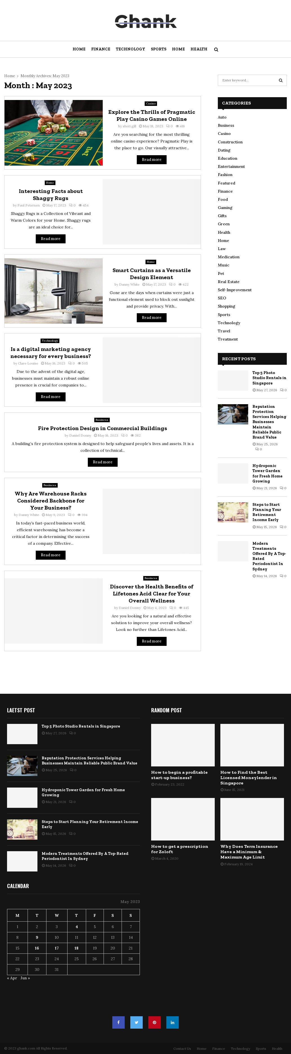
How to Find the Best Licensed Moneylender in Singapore (248, 778)
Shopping (226, 306)
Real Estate (228, 281)
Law (222, 248)
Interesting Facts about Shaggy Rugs (51, 194)
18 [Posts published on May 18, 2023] (77, 948)
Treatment (228, 339)
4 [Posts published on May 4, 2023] (76, 926)
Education (227, 158)
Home (79, 49)
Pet (221, 273)
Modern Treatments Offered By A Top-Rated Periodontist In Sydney (85, 856)
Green (224, 223)
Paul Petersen (28, 205)
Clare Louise (28, 363)
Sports (158, 49)
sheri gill (129, 126)
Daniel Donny (80, 435)
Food (223, 199)
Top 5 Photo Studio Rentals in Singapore (269, 377)
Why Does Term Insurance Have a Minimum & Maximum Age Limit (249, 852)
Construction (230, 141)
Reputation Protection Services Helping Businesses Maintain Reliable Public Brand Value (269, 422)
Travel (224, 330)
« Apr (12, 977)
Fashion (225, 174)
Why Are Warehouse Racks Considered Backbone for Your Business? (51, 500)
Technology (130, 49)
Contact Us (182, 1048)
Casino (151, 103)
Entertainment (231, 166)
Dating (224, 150)
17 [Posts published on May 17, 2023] (57, 948)
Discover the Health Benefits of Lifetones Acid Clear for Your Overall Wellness (151, 593)
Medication (228, 256)
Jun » (25, 977)
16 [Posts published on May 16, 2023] (37, 948)
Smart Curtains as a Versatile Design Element (152, 274)
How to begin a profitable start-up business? (179, 775)
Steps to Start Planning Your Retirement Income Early (266, 512)
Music (223, 265)
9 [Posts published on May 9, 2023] (37, 937)
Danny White (129, 284)
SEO (222, 298)
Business (102, 420)
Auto (222, 117)
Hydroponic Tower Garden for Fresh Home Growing (267, 473)
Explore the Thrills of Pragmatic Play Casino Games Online (151, 115)
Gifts (222, 215)
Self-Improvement (235, 289)
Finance (100, 49)
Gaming (225, 207)
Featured (226, 183)
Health (199, 49)
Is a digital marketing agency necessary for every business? (50, 352)
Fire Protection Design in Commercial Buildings (102, 428)
